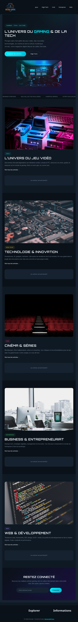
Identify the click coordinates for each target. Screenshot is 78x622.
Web (70, 7)
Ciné (53, 7)
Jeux (36, 7)
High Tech (45, 7)
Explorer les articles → (15, 54)
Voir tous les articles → (12, 170)
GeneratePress (49, 619)
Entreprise (62, 7)
